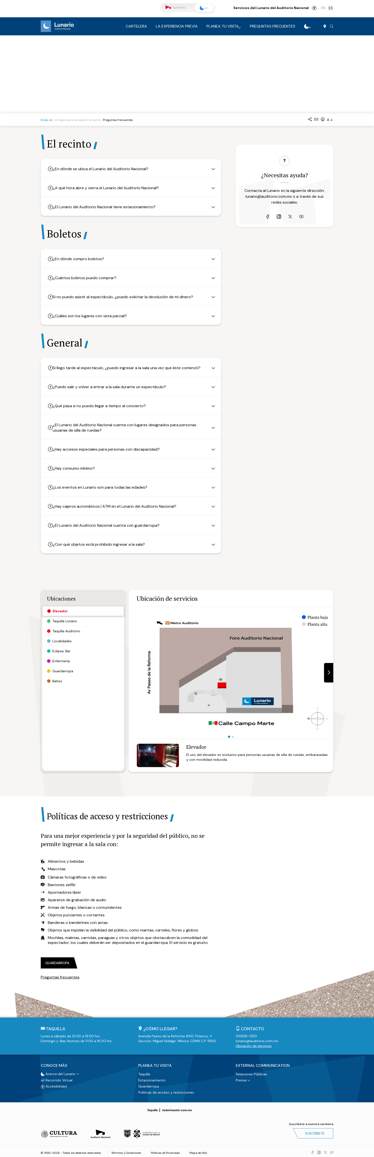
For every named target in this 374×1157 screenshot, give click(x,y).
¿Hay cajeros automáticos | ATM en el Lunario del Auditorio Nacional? (118, 506)
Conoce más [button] (54, 1064)
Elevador (196, 746)
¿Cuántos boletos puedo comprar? (88, 277)
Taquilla (144, 1072)
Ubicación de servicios (254, 1046)
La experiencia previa (177, 26)
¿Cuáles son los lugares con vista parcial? (94, 315)
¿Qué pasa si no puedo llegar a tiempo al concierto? (103, 405)
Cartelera (136, 26)
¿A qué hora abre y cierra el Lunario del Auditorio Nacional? (110, 187)
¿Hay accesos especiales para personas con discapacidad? (110, 449)
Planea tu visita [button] (155, 1064)
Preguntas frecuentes (272, 26)
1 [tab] (229, 737)
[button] (331, 26)
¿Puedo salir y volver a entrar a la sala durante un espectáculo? (113, 386)
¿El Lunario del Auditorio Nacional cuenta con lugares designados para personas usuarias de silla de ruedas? (128, 427)
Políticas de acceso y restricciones (166, 1090)
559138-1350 (246, 1036)
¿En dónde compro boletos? (82, 258)
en (323, 8)
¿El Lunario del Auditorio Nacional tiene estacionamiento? (108, 206)
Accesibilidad (314, 8)
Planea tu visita (223, 26)
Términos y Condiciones (126, 1151)
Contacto (252, 1028)
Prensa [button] (241, 1078)
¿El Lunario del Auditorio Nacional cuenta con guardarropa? (110, 525)
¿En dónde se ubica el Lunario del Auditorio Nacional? (104, 168)
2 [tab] (233, 737)
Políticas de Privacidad (165, 1151)
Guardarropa (148, 1084)
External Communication (263, 1064)
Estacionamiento (152, 1078)
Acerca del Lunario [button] (58, 1072)
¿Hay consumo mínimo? (78, 468)
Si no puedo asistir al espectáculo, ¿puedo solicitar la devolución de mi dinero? (127, 296)
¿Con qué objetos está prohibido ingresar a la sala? (103, 544)
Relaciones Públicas (251, 1072)
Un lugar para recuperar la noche (77, 120)
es (331, 8)
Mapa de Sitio (198, 1151)
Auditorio (175, 8)
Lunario (201, 8)
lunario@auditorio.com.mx (269, 210)
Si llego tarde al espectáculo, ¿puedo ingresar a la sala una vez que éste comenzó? (131, 367)
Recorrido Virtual (56, 1078)
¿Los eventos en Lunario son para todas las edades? (104, 487)
